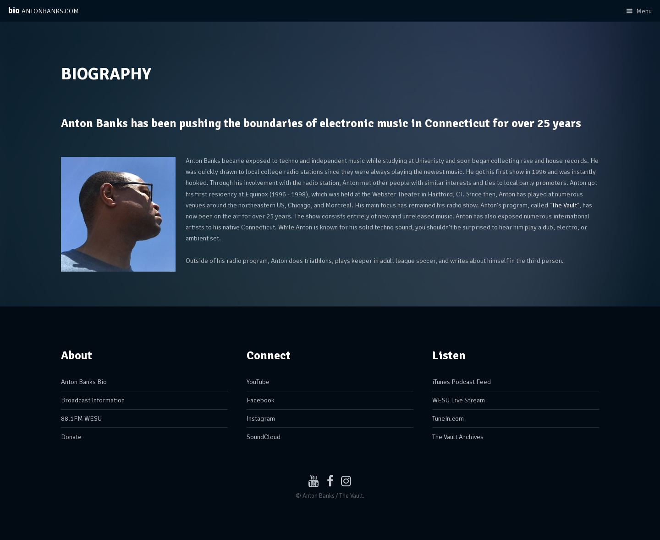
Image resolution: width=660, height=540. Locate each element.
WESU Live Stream (458, 400)
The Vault (564, 205)
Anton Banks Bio (84, 382)
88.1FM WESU (81, 418)
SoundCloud (263, 437)
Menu (644, 11)
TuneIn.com (448, 418)
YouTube (258, 382)
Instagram (261, 418)
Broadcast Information (93, 400)
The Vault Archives (458, 437)
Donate (71, 437)
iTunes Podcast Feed (461, 382)
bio (43, 11)
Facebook (261, 400)
